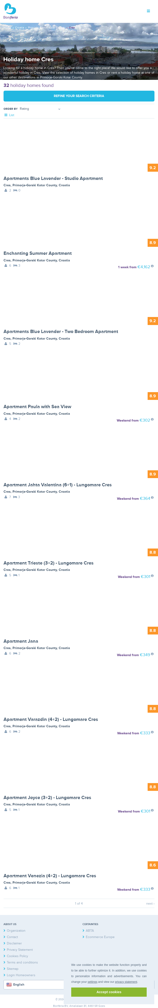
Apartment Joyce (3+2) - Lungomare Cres (47, 798)
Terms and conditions (22, 962)
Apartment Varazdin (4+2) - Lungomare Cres (51, 719)
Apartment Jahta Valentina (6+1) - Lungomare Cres (58, 485)
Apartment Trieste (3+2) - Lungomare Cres (49, 563)
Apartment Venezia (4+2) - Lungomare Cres (50, 876)
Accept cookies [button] (108, 992)
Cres (7, 185)
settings (92, 982)
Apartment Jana (21, 641)
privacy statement (126, 982)
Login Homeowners (21, 975)
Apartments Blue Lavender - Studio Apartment (53, 178)
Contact (12, 937)
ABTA (90, 931)
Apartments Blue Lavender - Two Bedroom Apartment (61, 331)
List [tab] (9, 115)
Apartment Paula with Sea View (37, 407)
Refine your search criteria (79, 96)
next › (150, 904)
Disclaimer (14, 943)
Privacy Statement (20, 950)
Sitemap (12, 969)
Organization (16, 931)
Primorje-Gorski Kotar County (34, 185)
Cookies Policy (17, 956)
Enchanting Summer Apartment (38, 253)
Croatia (64, 185)
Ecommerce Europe (100, 937)
